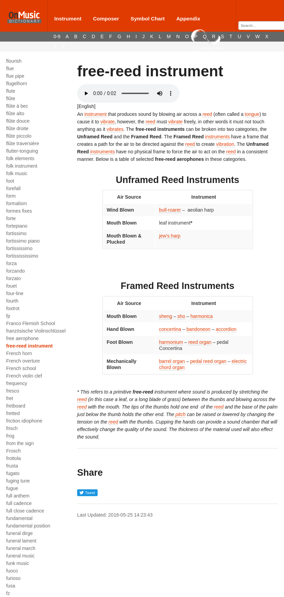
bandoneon (198, 329)
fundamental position (28, 526)
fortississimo (19, 248)
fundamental (19, 518)
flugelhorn (16, 83)
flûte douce (18, 121)
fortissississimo (22, 256)
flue (10, 68)
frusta (12, 466)
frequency (16, 383)
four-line (15, 293)
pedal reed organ (208, 361)
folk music (16, 173)
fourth (12, 301)
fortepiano (16, 226)
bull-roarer (170, 210)
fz (8, 593)
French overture (23, 361)
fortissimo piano (23, 241)
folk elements (20, 158)
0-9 (57, 36)
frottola (13, 458)
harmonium (171, 342)
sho (181, 316)
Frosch (13, 451)
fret (9, 398)
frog (10, 436)
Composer (106, 18)
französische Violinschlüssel (36, 331)
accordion (226, 329)
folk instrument (21, 166)
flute (10, 91)
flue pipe (15, 76)
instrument (95, 114)
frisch (11, 428)
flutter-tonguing (22, 151)
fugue (12, 488)
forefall (13, 188)
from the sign (20, 443)
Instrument (68, 18)
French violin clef (24, 376)
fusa (10, 585)
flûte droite (17, 128)
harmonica (201, 316)
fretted (13, 413)
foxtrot (12, 308)
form (11, 196)
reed (207, 114)
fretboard (15, 406)
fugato (12, 473)
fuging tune (18, 481)
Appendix (188, 18)
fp (8, 316)
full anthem (17, 496)
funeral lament (21, 541)
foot (10, 181)
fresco (12, 391)
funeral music (20, 555)
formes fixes (19, 211)
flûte (10, 98)
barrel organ (172, 361)
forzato (13, 278)
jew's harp (170, 236)
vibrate (107, 121)
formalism (16, 203)
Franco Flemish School (30, 323)
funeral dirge (19, 533)
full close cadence (25, 511)
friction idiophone (24, 421)
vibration (225, 144)
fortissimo (16, 233)
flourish (14, 61)
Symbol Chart (147, 18)
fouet (11, 286)
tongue (252, 114)
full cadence (19, 503)
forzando (15, 271)
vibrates (114, 129)
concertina (170, 329)
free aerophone (22, 338)
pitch (180, 414)
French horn (19, 353)
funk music (17, 563)
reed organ (200, 342)
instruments (217, 136)
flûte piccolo (18, 136)
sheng (165, 316)
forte (11, 218)
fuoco (12, 570)
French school (21, 368)
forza (11, 263)
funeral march (21, 548)
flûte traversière (22, 143)
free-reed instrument (29, 346)
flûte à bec (17, 106)
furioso (13, 578)
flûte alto (15, 113)
